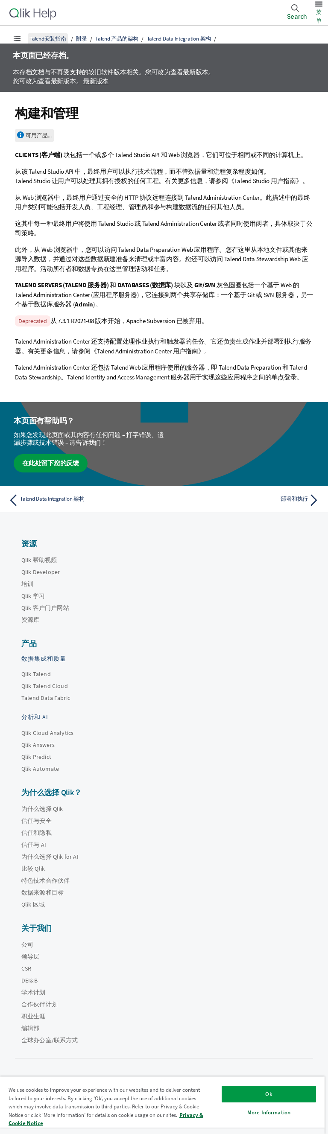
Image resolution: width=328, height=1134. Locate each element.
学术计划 (33, 992)
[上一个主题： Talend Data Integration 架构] (83, 500)
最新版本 (95, 81)
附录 (81, 38)
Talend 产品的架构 (116, 38)
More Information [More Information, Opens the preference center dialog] (268, 1112)
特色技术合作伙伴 (45, 880)
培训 (27, 584)
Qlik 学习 (33, 596)
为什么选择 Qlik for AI (50, 856)
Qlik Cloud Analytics (47, 733)
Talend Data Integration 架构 (179, 38)
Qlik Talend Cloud (44, 686)
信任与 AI (33, 844)
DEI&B (29, 980)
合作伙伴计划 (39, 1004)
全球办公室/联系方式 (49, 1040)
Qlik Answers (38, 745)
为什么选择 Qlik (42, 809)
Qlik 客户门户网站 (45, 608)
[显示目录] (17, 38)
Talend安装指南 (47, 38)
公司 (27, 944)
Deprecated (32, 321)
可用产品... (39, 135)
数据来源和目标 (42, 892)
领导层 (30, 956)
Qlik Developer (40, 572)
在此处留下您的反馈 (50, 463)
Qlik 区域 (33, 904)
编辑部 (30, 1028)
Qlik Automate (40, 769)
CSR (26, 968)
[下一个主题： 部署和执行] (244, 500)
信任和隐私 (36, 833)
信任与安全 (36, 821)
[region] (162, 1105)
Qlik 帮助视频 (39, 560)
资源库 (30, 620)
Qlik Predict (36, 757)
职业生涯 (33, 1016)
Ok (268, 1094)
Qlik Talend (36, 674)
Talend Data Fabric (45, 698)
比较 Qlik (33, 868)
